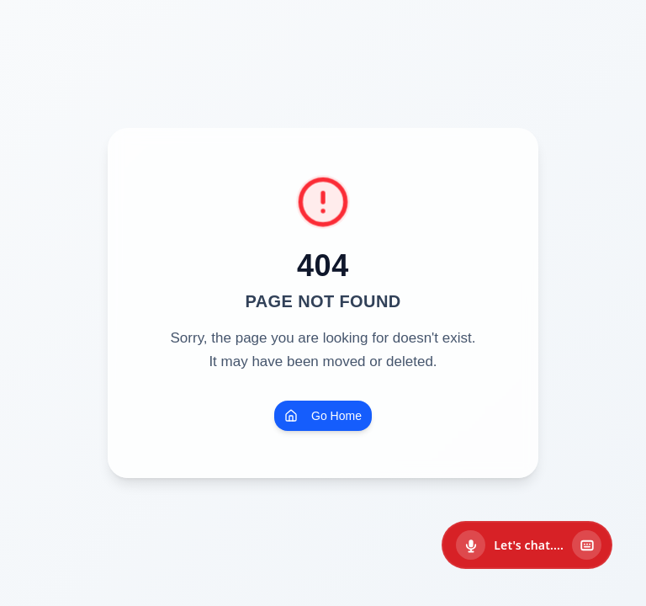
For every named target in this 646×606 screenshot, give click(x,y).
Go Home (323, 416)
